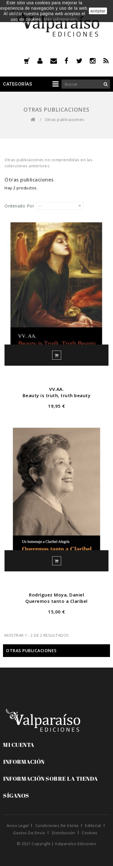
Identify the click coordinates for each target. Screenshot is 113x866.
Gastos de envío (29, 832)
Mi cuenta (18, 745)
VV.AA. (56, 389)
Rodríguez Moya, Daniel (56, 595)
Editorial (93, 825)
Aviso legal (18, 825)
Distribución (63, 832)
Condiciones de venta (57, 825)
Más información (60, 19)
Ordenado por (19, 206)
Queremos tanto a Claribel (56, 601)
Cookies (90, 832)
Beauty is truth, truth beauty (57, 395)
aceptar (97, 10)
